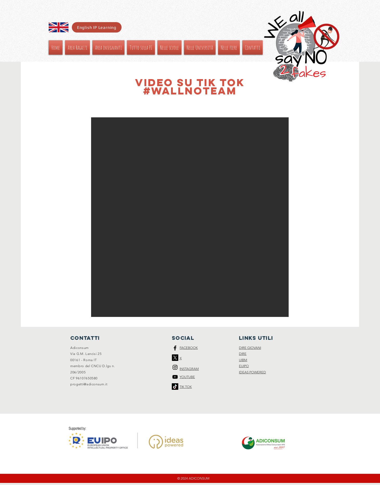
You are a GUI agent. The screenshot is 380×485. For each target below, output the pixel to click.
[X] (175, 357)
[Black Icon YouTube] (175, 377)
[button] (190, 217)
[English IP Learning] (97, 27)
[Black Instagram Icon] (175, 367)
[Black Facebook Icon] (175, 348)
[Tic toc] (175, 386)
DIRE (242, 354)
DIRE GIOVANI (250, 348)
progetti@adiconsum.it (88, 384)
